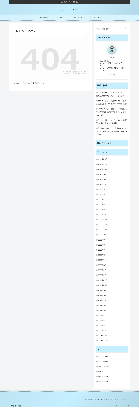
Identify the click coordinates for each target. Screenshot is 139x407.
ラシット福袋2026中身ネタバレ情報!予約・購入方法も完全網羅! (111, 121)
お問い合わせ (109, 399)
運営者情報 (89, 399)
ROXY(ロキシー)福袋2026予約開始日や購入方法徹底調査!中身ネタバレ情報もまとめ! (111, 112)
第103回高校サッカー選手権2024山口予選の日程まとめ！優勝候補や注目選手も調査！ (111, 131)
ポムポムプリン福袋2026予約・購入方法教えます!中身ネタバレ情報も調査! (111, 102)
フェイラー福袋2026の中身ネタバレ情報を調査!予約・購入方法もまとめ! (111, 94)
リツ (112, 57)
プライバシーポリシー (121, 399)
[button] (126, 29)
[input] (112, 29)
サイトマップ (99, 399)
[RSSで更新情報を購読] (113, 74)
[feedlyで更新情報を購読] (110, 74)
